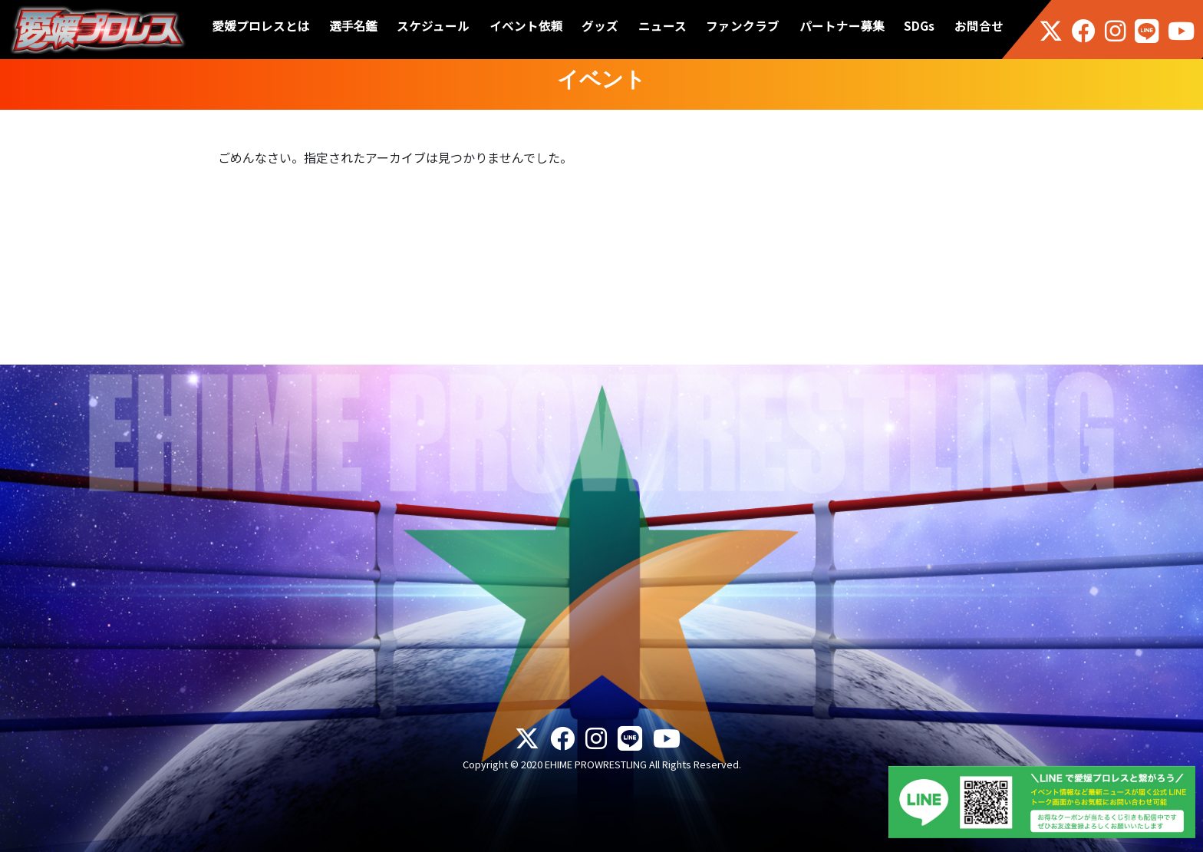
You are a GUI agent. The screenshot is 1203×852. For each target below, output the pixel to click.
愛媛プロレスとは (261, 26)
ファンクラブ (742, 26)
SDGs (919, 26)
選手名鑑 (353, 26)
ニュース (662, 26)
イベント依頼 (525, 26)
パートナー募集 (842, 26)
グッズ (600, 26)
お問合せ (979, 26)
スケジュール (433, 26)
